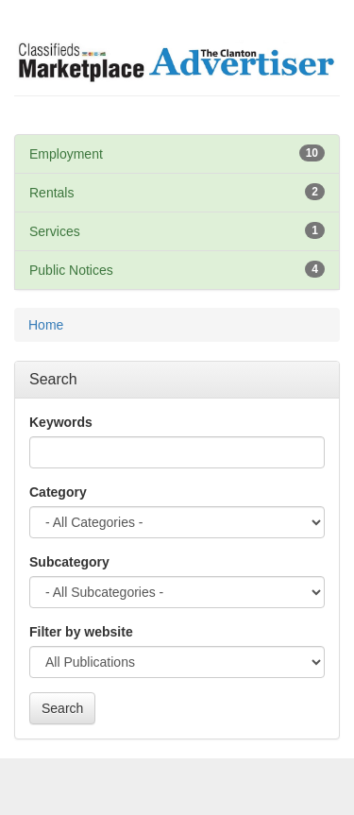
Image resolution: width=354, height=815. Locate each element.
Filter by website (81, 631)
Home (45, 324)
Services (54, 231)
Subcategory (69, 561)
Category (58, 492)
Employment (66, 153)
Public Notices (71, 270)
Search (62, 708)
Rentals (51, 192)
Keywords (61, 422)
